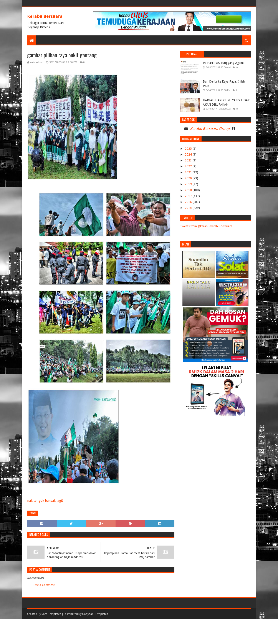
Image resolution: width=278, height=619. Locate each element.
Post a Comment (44, 585)
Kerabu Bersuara (45, 16)
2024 (189, 154)
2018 (189, 190)
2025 (189, 148)
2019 (189, 184)
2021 (189, 172)
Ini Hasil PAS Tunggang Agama (223, 63)
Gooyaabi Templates (95, 614)
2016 (189, 202)
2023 (189, 160)
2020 (189, 178)
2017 (189, 196)
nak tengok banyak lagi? (45, 501)
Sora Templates (51, 614)
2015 (189, 207)
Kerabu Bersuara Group (210, 128)
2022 (189, 166)
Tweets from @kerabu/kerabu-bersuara (206, 226)
